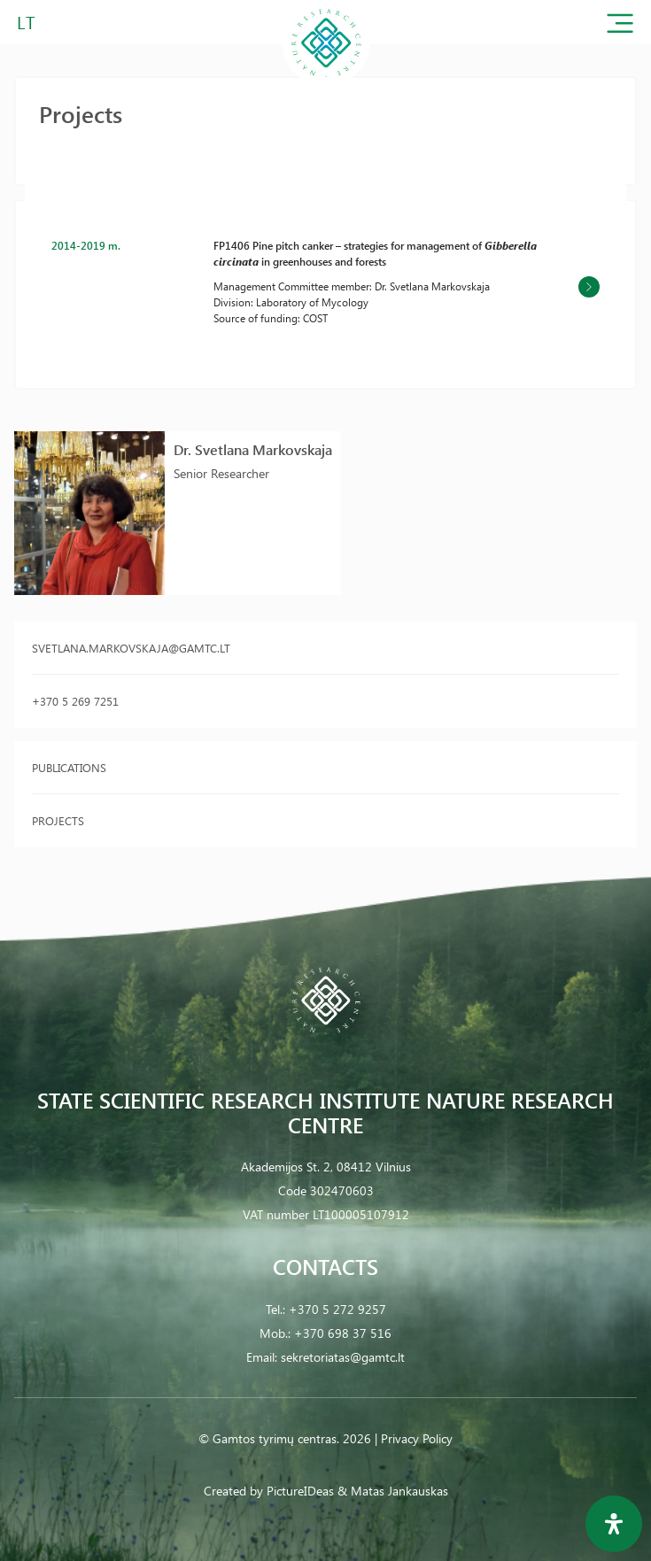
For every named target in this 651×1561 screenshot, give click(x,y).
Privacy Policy (417, 1438)
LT (26, 22)
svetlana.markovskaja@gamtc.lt (131, 647)
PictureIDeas (300, 1490)
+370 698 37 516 (342, 1333)
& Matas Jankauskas (392, 1490)
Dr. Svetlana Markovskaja (253, 449)
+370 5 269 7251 (75, 700)
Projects (58, 820)
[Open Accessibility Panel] (613, 1523)
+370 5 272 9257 (337, 1309)
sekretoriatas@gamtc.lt (343, 1356)
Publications (69, 767)
